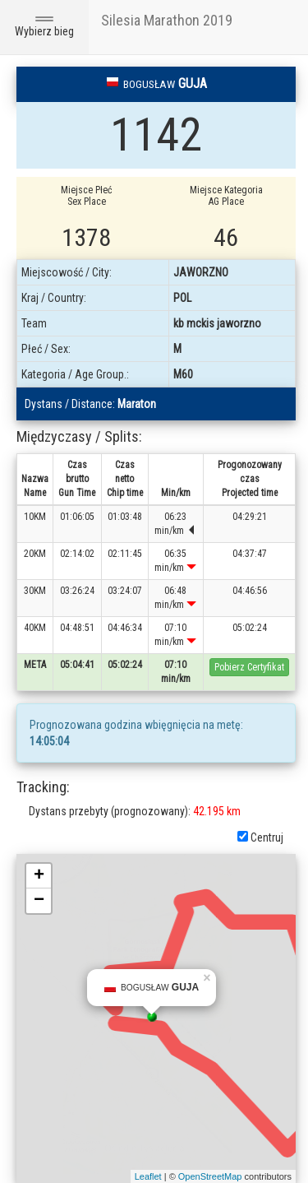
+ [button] (39, 876)
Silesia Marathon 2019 (166, 20)
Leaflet (148, 1176)
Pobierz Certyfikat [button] (249, 667)
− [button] (39, 900)
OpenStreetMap (210, 1176)
